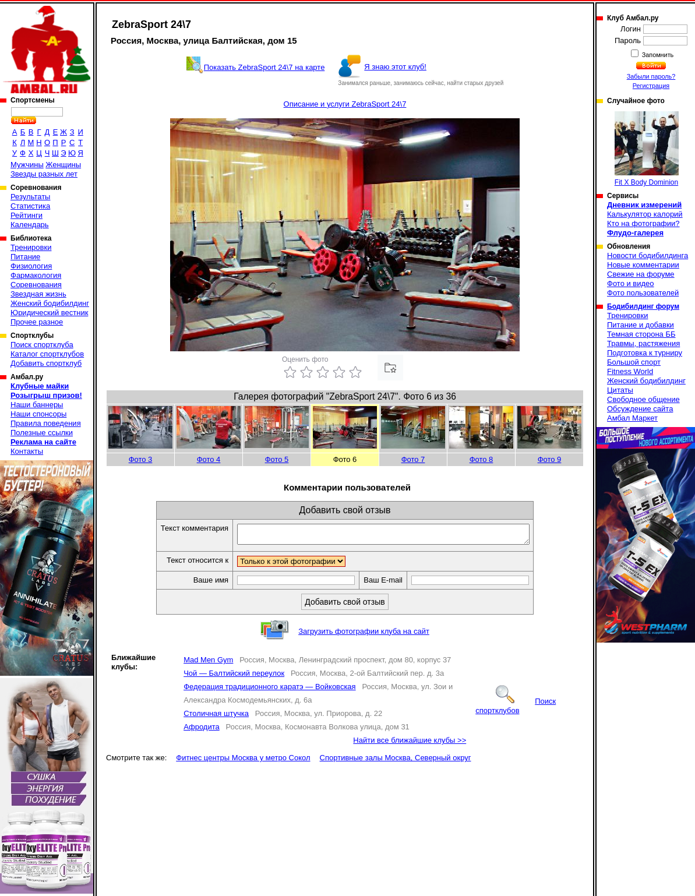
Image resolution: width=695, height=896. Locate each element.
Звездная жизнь (38, 294)
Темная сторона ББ (641, 334)
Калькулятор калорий (645, 214)
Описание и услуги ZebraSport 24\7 (345, 104)
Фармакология (35, 275)
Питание (25, 256)
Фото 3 (141, 459)
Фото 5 (277, 459)
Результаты (30, 196)
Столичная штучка (216, 716)
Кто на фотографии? (643, 223)
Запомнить (657, 54)
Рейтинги (26, 215)
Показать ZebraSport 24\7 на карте (264, 67)
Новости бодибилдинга (647, 255)
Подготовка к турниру (644, 352)
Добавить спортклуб (46, 363)
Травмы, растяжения (643, 343)
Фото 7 (413, 459)
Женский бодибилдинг (49, 303)
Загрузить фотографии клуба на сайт (363, 634)
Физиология (31, 266)
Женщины (63, 164)
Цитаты (620, 390)
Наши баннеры (36, 404)
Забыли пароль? (651, 76)
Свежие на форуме (641, 274)
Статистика (30, 206)
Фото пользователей (643, 292)
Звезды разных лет (43, 174)
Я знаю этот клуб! (395, 66)
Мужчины (27, 164)
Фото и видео (630, 283)
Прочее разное (36, 322)
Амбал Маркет (632, 418)
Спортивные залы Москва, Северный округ (395, 761)
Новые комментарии (643, 264)
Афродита (202, 730)
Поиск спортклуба (41, 344)
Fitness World (630, 371)
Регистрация (651, 85)
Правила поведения (45, 423)
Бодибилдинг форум (643, 306)
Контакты (26, 451)
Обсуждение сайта (640, 408)
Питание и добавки (640, 324)
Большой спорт (634, 362)
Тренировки (30, 247)
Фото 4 (209, 459)
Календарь (29, 224)
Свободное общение (643, 399)
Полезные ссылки (41, 432)
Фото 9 (550, 459)
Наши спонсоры (38, 414)
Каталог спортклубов (47, 354)
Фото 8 (481, 459)
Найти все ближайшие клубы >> (409, 743)
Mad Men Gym (208, 663)
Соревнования (36, 284)
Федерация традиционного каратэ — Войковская (269, 690)
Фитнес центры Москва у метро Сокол (243, 761)
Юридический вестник (49, 312)
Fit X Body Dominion (647, 148)
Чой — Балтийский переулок (234, 676)
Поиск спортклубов (515, 709)
